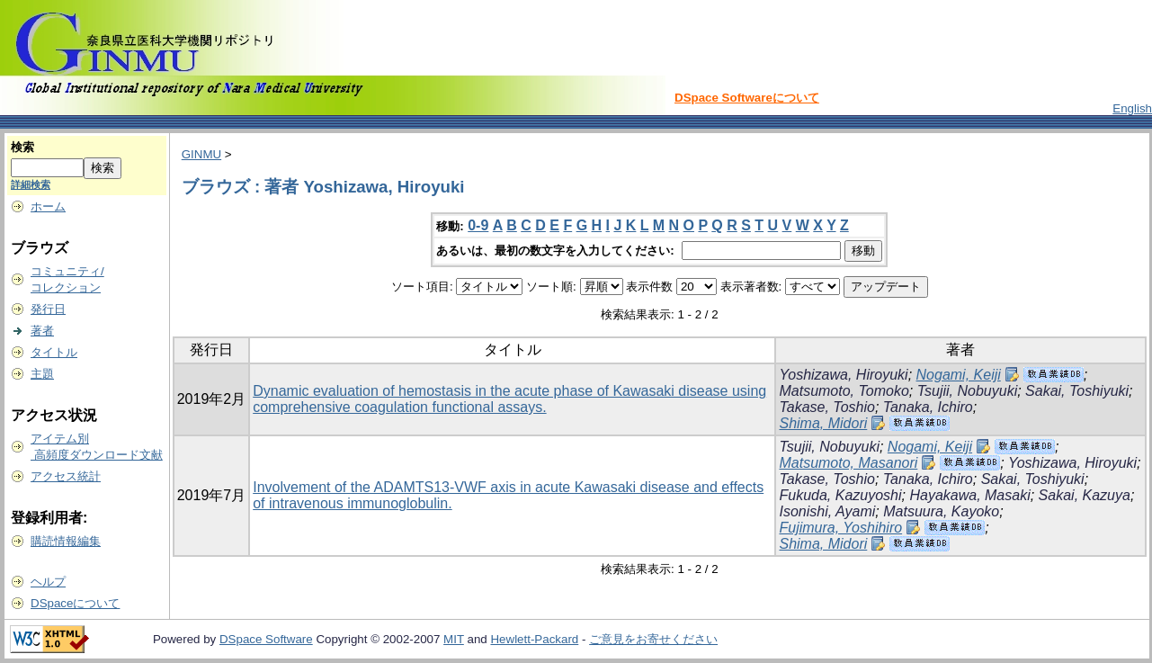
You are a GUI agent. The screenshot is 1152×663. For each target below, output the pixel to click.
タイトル (54, 352)
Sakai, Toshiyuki (1077, 391)
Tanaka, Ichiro (928, 407)
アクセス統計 (66, 476)
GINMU (201, 154)
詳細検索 (30, 184)
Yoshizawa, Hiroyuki (843, 374)
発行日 (48, 309)
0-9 (478, 225)
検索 (22, 147)
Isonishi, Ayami (827, 511)
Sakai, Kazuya (1084, 495)
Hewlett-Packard (534, 639)
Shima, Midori (823, 423)
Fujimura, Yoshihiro (840, 527)
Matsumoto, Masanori (848, 462)
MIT (453, 639)
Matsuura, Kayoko (941, 511)
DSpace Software (266, 639)
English (1132, 108)
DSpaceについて (75, 603)
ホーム (48, 206)
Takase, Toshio (826, 407)
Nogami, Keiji (958, 374)
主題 (42, 374)
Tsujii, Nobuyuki (967, 391)
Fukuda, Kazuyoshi (840, 495)
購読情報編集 (66, 541)
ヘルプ (48, 581)
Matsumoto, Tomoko (843, 391)
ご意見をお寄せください (653, 639)
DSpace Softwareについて (746, 97)
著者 (42, 330)
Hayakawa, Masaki (969, 495)
